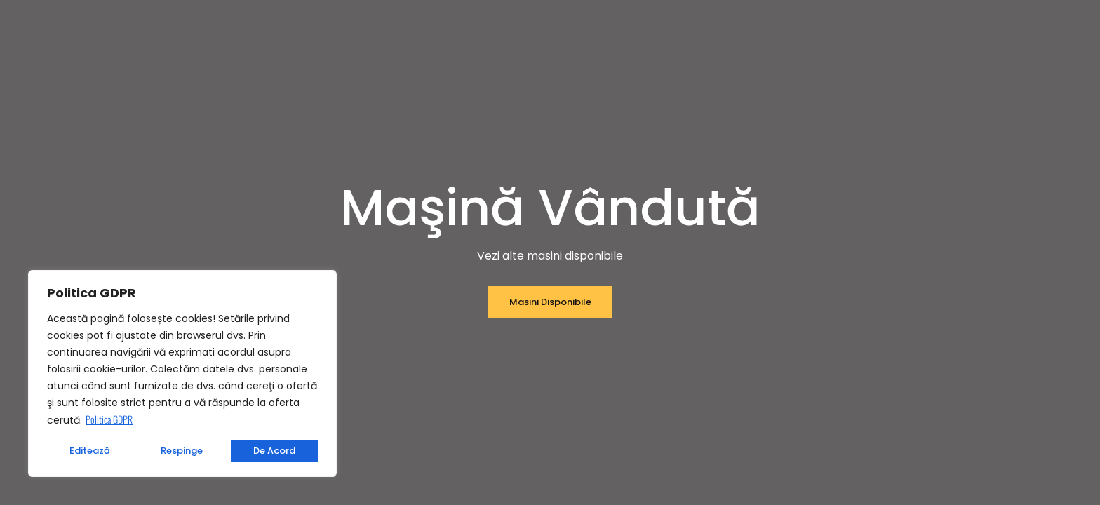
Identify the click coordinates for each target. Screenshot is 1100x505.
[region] (182, 373)
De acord (274, 450)
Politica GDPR (109, 419)
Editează (89, 450)
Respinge (182, 450)
